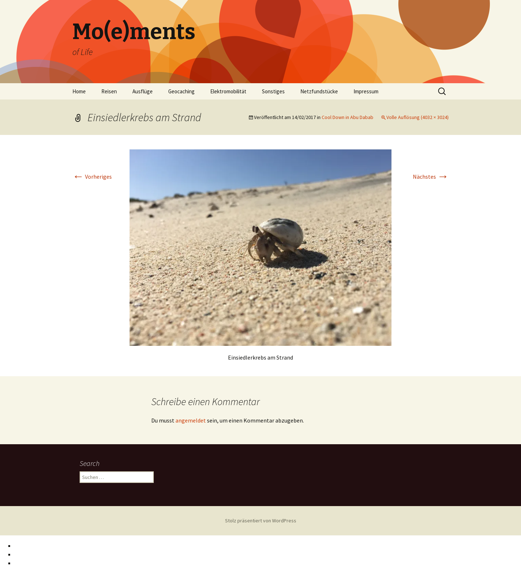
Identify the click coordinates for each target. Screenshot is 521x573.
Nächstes (431, 176)
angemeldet (190, 420)
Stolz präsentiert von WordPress (260, 520)
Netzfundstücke (319, 91)
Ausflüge (142, 91)
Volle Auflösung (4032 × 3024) (417, 117)
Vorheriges (92, 176)
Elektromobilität (228, 91)
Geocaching (181, 91)
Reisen (109, 91)
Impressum (365, 91)
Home (79, 91)
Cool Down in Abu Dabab (347, 117)
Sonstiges (273, 91)
